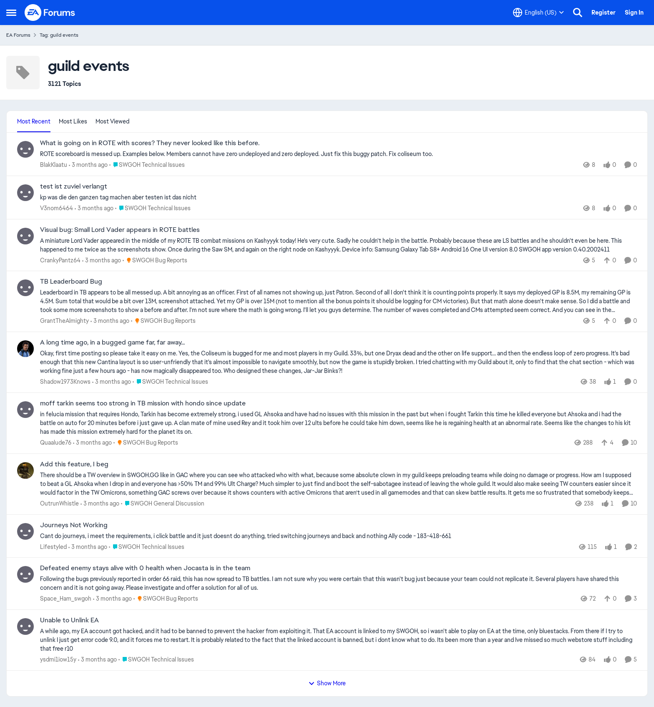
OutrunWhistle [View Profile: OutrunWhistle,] (59, 503)
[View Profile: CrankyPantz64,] (25, 236)
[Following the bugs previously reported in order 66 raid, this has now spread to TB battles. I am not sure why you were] (338, 583)
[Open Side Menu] (11, 12)
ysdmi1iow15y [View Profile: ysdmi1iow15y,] (58, 659)
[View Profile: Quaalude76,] (25, 409)
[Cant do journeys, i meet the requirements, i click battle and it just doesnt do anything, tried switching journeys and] (338, 535)
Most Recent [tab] (33, 121)
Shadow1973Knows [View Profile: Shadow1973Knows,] (65, 381)
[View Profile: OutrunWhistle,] (25, 470)
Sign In (634, 12)
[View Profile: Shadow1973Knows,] (25, 348)
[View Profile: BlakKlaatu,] (25, 149)
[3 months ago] (88, 165)
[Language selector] (538, 12)
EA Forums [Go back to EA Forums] (18, 35)
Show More (327, 683)
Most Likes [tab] (73, 121)
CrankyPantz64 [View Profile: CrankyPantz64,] (60, 260)
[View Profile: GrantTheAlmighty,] (25, 287)
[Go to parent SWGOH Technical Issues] (147, 165)
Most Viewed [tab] (112, 121)
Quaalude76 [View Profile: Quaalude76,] (55, 442)
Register (603, 12)
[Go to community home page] (50, 12)
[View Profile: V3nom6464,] (25, 192)
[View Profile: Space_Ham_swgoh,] (25, 574)
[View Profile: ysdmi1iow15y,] (25, 626)
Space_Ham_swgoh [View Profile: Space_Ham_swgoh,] (65, 598)
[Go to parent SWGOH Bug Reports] (155, 260)
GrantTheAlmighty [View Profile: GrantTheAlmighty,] (64, 321)
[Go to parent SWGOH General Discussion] (162, 503)
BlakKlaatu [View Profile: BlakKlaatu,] (53, 165)
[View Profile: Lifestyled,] (25, 531)
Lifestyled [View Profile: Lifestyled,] (53, 546)
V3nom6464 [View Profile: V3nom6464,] (56, 208)
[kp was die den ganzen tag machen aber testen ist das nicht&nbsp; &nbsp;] (338, 197)
